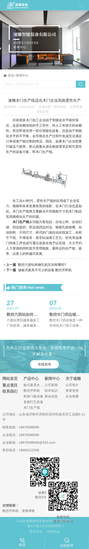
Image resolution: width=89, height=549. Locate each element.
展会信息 (51, 396)
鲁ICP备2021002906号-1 (45, 526)
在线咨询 (44, 364)
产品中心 (31, 378)
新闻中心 (22, 75)
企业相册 (72, 396)
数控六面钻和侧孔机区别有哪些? (35, 264)
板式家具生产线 (33, 385)
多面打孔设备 (33, 402)
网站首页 (10, 378)
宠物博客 (28, 511)
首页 (12, 75)
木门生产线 (31, 407)
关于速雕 (73, 378)
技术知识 (51, 390)
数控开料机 (31, 390)
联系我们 (10, 391)
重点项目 (10, 385)
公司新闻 (51, 385)
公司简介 (72, 385)
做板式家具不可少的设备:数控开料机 (38, 270)
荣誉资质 (72, 390)
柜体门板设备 (33, 396)
